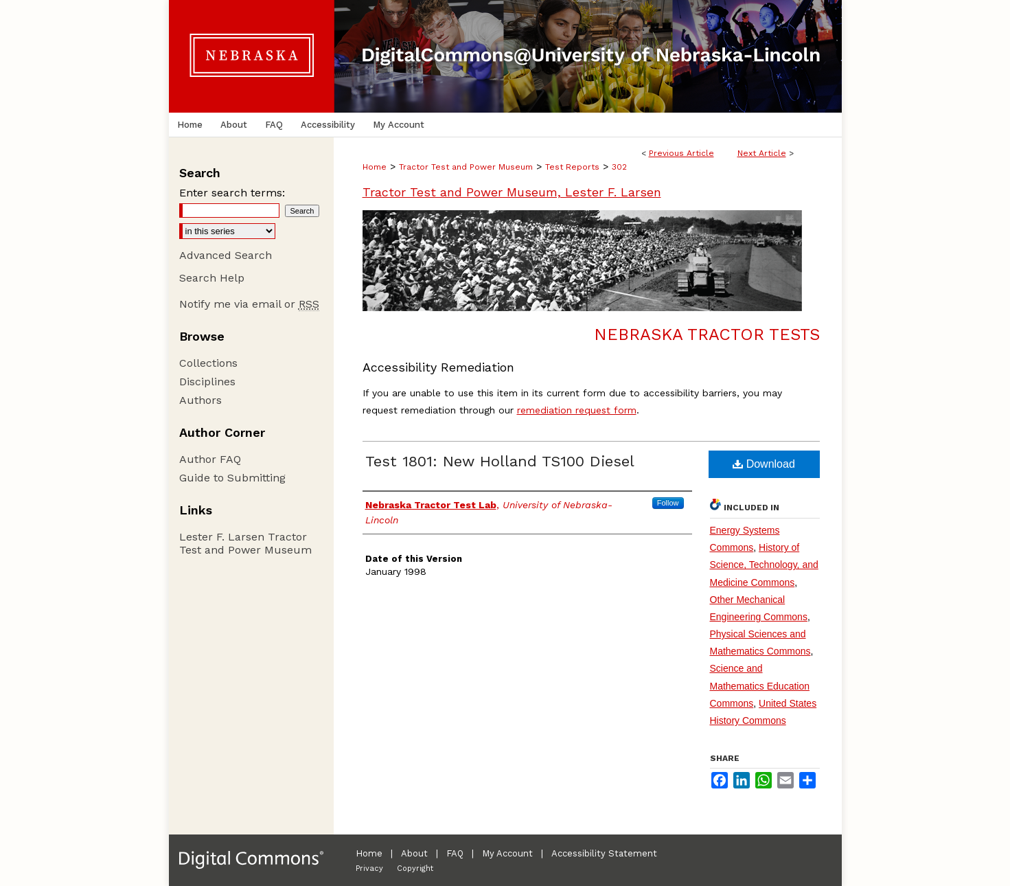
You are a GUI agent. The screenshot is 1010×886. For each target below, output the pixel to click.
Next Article (761, 153)
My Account (507, 853)
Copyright (415, 868)
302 (619, 167)
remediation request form (576, 410)
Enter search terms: (232, 192)
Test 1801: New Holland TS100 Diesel (499, 461)
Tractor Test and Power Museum (466, 167)
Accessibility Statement (604, 853)
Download (764, 464)
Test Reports (572, 167)
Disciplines (207, 381)
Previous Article (681, 153)
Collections (208, 363)
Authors (200, 400)
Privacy (369, 868)
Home (375, 167)
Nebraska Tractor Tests (707, 334)
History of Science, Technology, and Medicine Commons (764, 564)
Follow (668, 503)
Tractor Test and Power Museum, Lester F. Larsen (512, 192)
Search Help (211, 277)
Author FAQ (210, 459)
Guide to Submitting (232, 477)
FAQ (454, 853)
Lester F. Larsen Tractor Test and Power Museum (245, 543)
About (414, 853)
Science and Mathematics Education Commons (760, 685)
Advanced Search (225, 255)
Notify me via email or (249, 303)
